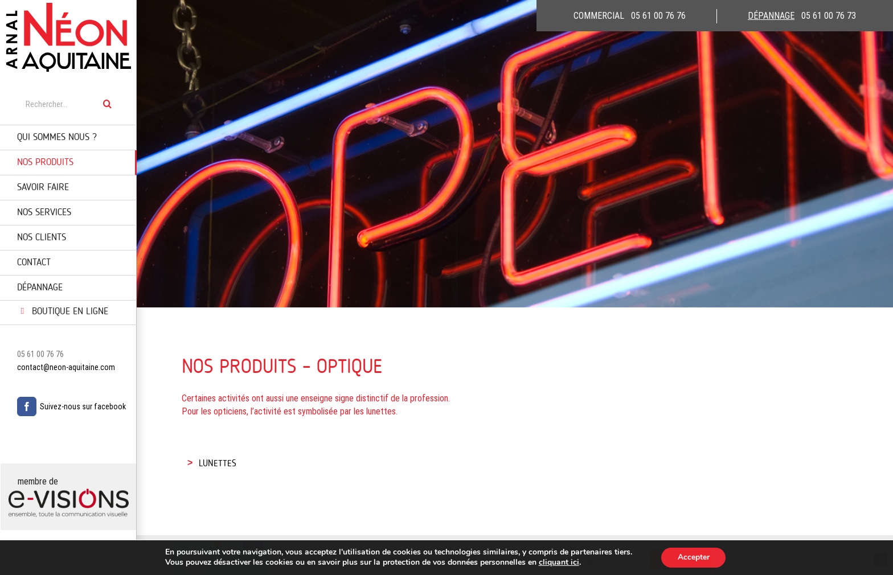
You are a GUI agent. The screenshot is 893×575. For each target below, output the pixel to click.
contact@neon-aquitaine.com (66, 367)
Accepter (694, 557)
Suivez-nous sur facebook (83, 406)
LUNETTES (217, 464)
